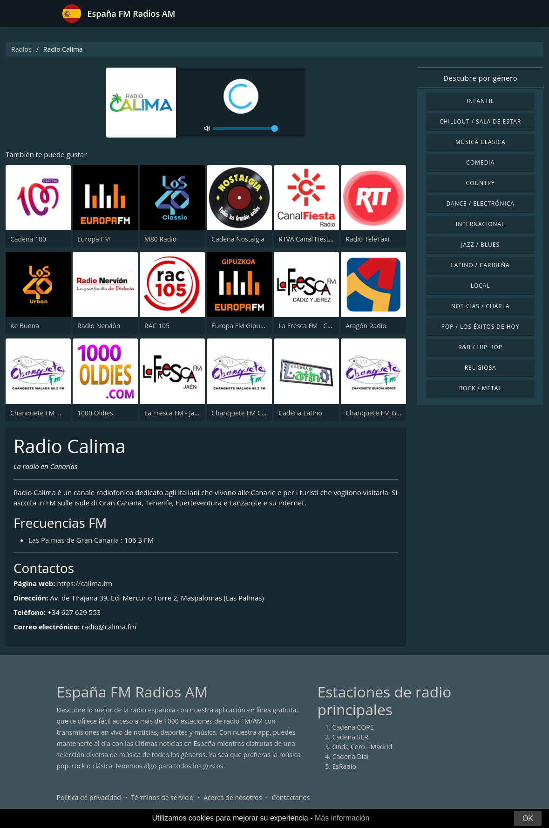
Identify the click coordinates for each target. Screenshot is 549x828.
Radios (21, 49)
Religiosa (480, 368)
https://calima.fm (85, 583)
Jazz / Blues (480, 244)
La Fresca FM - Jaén (173, 412)
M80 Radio (160, 239)
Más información (342, 818)
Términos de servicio (162, 797)
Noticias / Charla (480, 306)
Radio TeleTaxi (367, 239)
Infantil (480, 101)
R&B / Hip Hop (480, 347)
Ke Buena (24, 326)
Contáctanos (291, 797)
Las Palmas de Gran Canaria (73, 540)
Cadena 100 (28, 239)
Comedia (480, 162)
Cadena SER (350, 736)
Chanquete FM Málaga (44, 412)
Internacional (480, 224)
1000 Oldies (95, 412)
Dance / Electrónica (480, 203)
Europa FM (93, 239)
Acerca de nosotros (232, 797)
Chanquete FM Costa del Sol (253, 412)
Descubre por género (480, 78)
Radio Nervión (98, 326)
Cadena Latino (300, 412)
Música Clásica (480, 142)
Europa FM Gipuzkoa (242, 326)
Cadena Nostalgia (237, 239)
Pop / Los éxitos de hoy (480, 327)
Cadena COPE (353, 727)
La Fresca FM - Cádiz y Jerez (319, 326)
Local (480, 286)
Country (480, 183)
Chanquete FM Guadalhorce (388, 412)
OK (527, 818)
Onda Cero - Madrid (362, 746)
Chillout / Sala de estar (480, 121)
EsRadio (344, 766)
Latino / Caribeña (480, 265)
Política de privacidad (89, 797)
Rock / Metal (480, 388)
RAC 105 (156, 326)
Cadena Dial (350, 756)
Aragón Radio (366, 326)
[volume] (245, 128)
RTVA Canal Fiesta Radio (314, 239)
